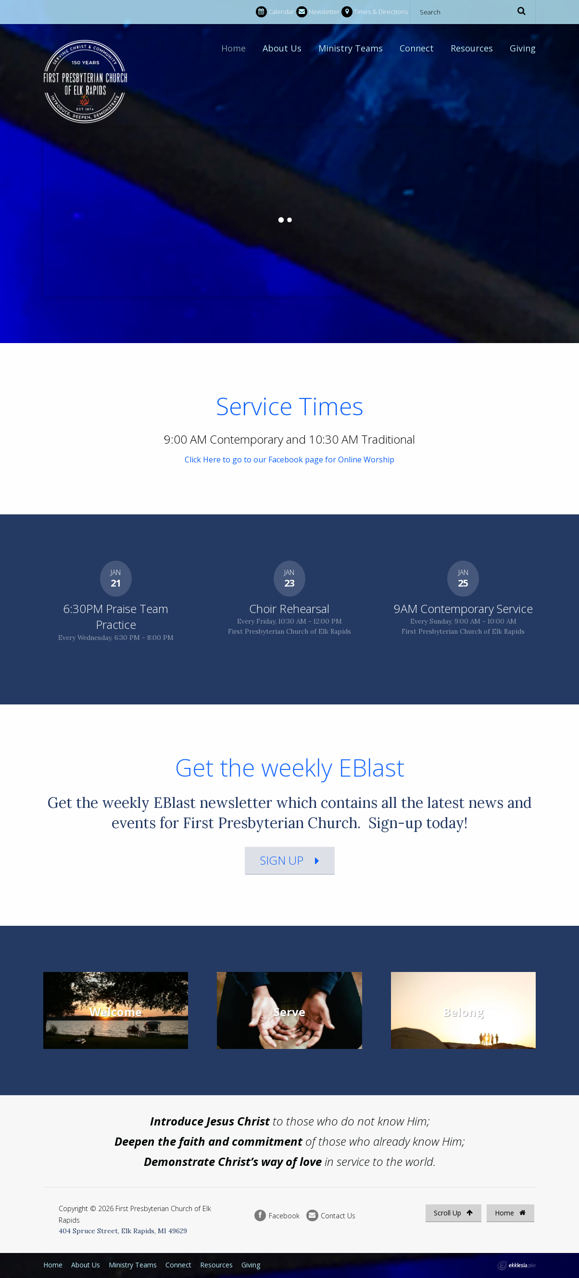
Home (233, 48)
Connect (417, 48)
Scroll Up (453, 1212)
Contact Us (330, 1216)
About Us (282, 48)
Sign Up (281, 860)
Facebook (277, 1216)
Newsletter (318, 11)
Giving (523, 48)
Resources (472, 48)
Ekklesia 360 (516, 1265)
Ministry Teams (350, 48)
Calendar (275, 11)
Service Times (290, 406)
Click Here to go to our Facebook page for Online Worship (289, 459)
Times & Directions (374, 11)
